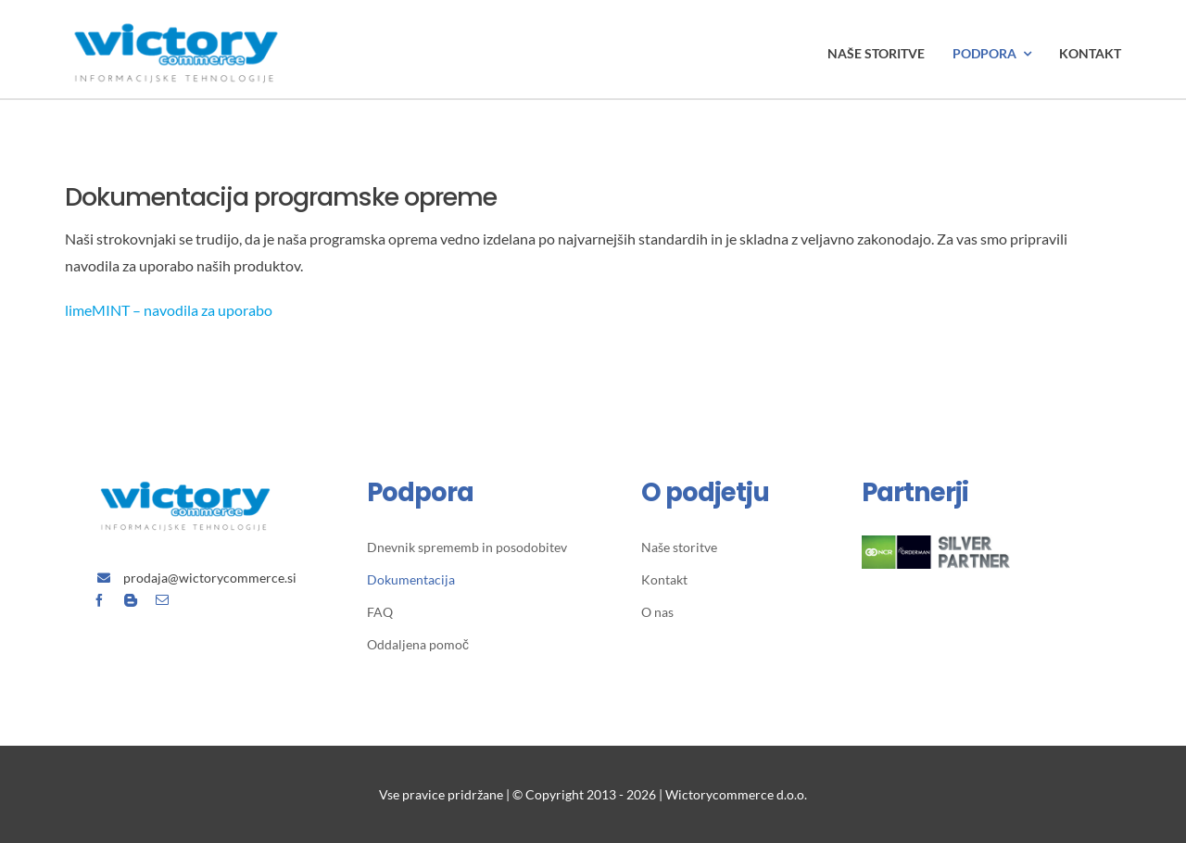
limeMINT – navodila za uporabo (168, 310)
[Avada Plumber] (176, 16)
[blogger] (130, 600)
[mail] (162, 600)
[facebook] (99, 600)
